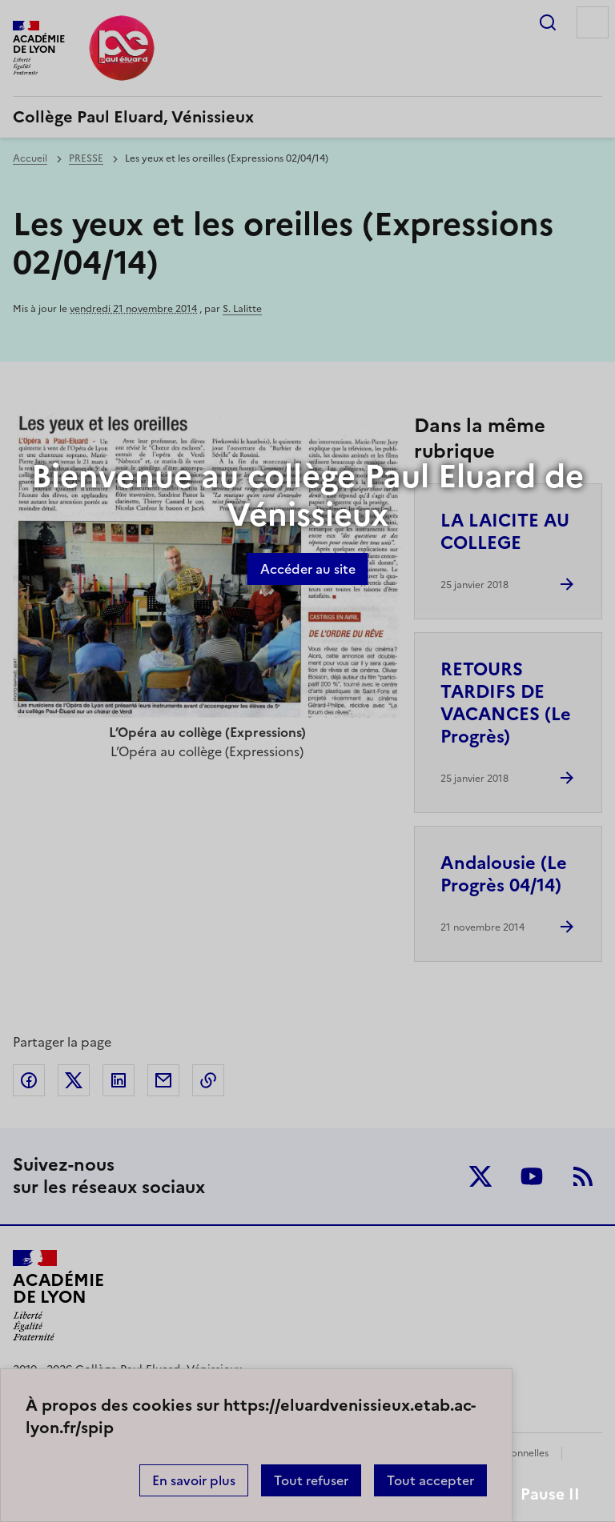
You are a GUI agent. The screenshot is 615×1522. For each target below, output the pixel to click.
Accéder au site (308, 569)
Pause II (550, 1494)
